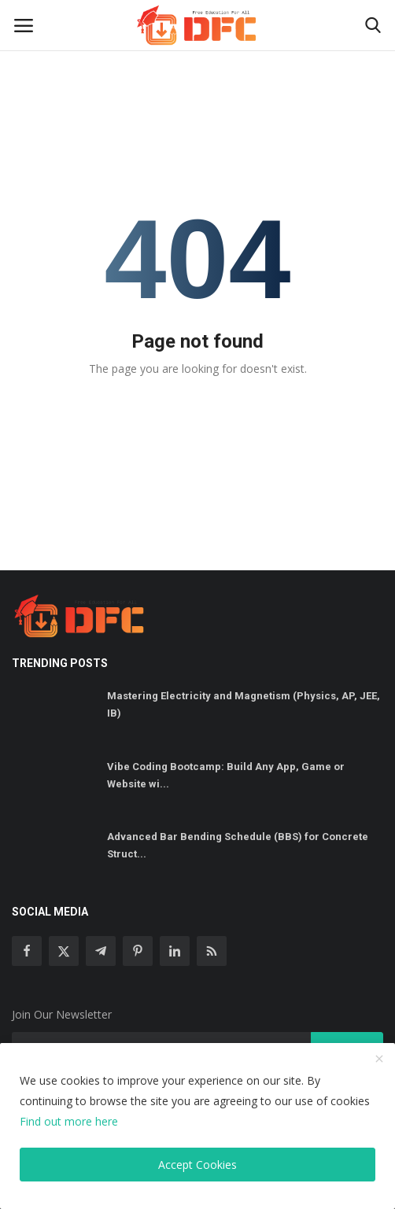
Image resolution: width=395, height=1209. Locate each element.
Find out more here (69, 1121)
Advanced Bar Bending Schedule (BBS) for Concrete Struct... (237, 845)
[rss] (212, 951)
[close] (379, 1059)
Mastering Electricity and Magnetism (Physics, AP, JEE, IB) (243, 704)
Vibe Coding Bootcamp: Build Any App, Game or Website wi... (226, 775)
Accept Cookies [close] (197, 1164)
